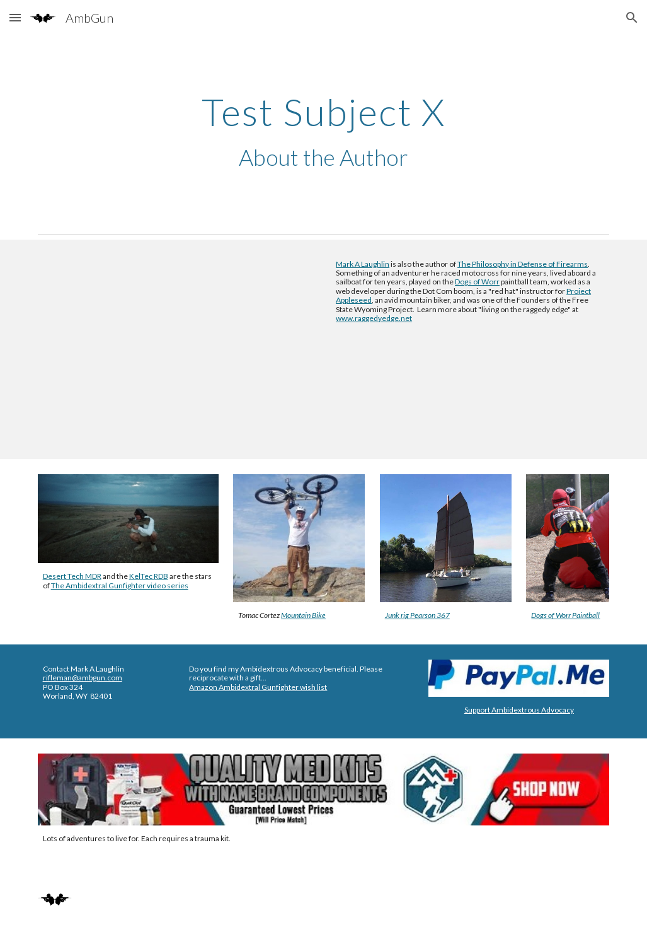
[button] (15, 17)
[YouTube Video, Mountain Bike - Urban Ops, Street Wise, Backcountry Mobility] (177, 349)
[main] (324, 132)
